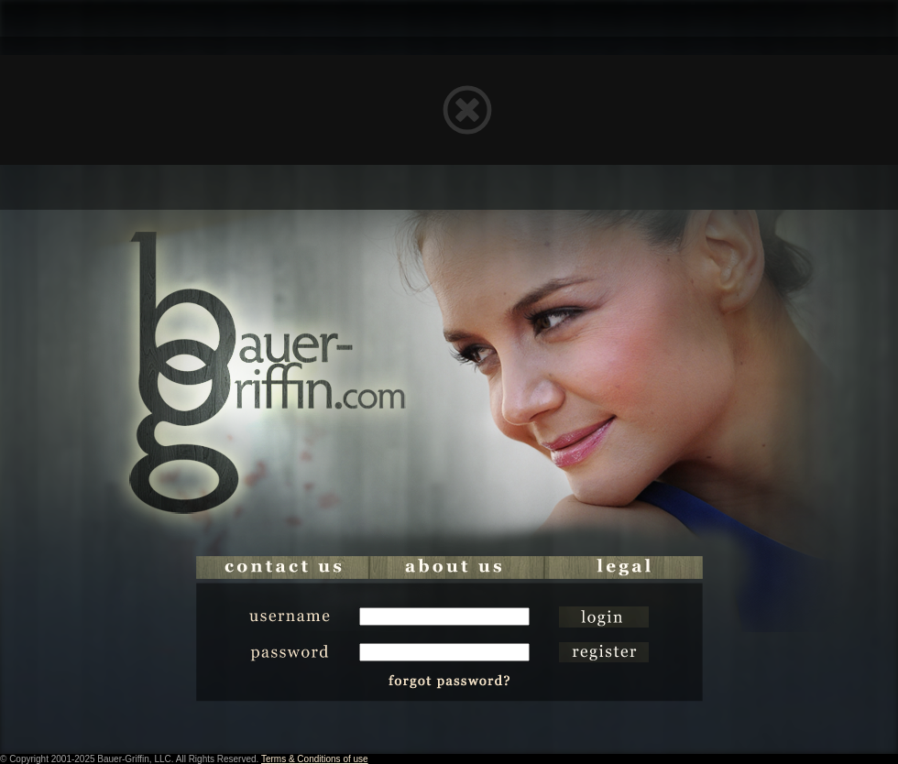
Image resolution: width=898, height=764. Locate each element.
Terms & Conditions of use (314, 759)
